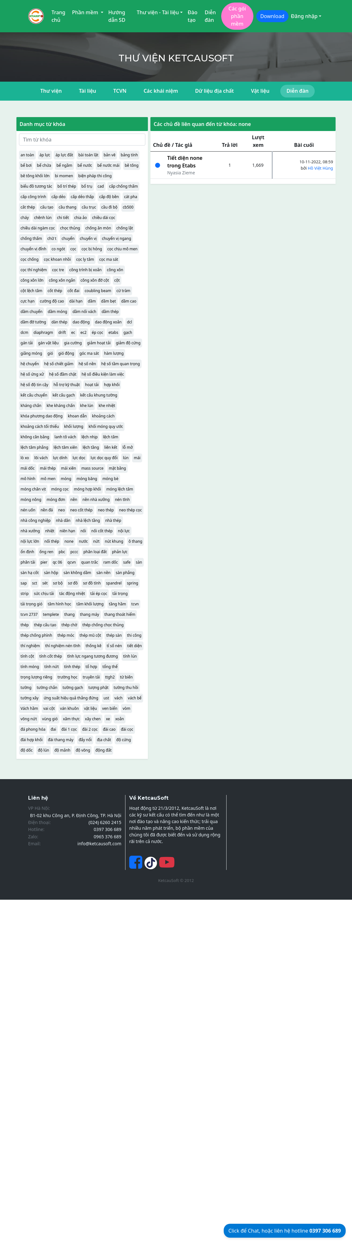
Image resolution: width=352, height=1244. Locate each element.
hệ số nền (87, 363)
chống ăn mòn (98, 228)
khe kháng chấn (60, 405)
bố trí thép (67, 186)
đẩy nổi (85, 739)
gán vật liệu (48, 343)
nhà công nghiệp (36, 520)
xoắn (119, 719)
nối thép (52, 541)
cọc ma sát (108, 259)
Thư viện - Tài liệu (158, 12)
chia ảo (80, 217)
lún (126, 457)
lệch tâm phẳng (34, 447)
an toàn (27, 155)
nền (73, 499)
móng (66, 478)
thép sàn (114, 635)
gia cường (73, 343)
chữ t (52, 238)
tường (26, 687)
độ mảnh (62, 750)
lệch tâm (110, 437)
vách (118, 698)
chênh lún (43, 217)
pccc (74, 551)
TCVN (119, 90)
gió (50, 353)
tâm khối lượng (90, 604)
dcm (24, 332)
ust (106, 698)
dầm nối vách (84, 311)
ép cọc (97, 332)
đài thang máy (60, 739)
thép (25, 625)
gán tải (27, 343)
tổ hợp (91, 666)
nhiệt (49, 531)
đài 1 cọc (69, 729)
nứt (96, 541)
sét (45, 583)
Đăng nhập (304, 16)
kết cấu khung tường (98, 395)
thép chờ (69, 625)
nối (83, 531)
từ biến (126, 677)
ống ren (46, 551)
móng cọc (60, 489)
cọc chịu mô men (122, 249)
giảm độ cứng (128, 343)
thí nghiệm (30, 645)
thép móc (66, 635)
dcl (129, 322)
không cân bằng (35, 437)
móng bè (110, 478)
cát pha (130, 196)
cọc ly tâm (85, 259)
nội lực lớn (30, 541)
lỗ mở (128, 447)
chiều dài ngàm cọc (38, 228)
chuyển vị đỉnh (33, 249)
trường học (67, 677)
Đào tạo (192, 16)
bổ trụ (87, 186)
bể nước (84, 165)
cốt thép (55, 290)
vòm (126, 708)
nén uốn (28, 510)
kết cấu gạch (63, 395)
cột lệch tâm (31, 290)
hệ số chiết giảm (58, 363)
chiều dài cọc (103, 217)
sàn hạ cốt (30, 572)
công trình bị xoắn (85, 269)
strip (25, 593)
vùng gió (50, 719)
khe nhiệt (107, 405)
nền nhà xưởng (96, 499)
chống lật (124, 228)
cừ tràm (123, 290)
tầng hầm (117, 604)
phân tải (28, 562)
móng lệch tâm (119, 489)
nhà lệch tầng (88, 520)
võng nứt (29, 719)
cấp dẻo (58, 196)
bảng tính (129, 155)
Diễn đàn (210, 16)
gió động (66, 353)
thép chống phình (36, 635)
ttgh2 (110, 677)
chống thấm (31, 238)
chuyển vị (88, 238)
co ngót (58, 249)
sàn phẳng (125, 572)
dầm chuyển (31, 311)
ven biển (109, 708)
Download (272, 16)
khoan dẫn (77, 416)
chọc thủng (70, 228)
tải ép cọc (98, 593)
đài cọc (127, 729)
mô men (48, 478)
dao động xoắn (108, 322)
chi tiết (63, 217)
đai (53, 729)
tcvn (135, 604)
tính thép (72, 666)
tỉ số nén (114, 645)
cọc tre (58, 269)
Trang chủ (58, 16)
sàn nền (103, 572)
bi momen (64, 175)
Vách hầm (29, 708)
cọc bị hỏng (92, 249)
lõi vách (41, 457)
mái (137, 457)
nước (83, 541)
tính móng (30, 666)
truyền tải (91, 677)
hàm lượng (114, 353)
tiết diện (134, 645)
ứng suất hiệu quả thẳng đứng (71, 698)
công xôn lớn (32, 280)
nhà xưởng (30, 531)
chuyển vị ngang (116, 238)
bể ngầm (64, 165)
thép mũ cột (90, 635)
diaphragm (43, 332)
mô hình (28, 478)
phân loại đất (95, 551)
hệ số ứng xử (32, 374)
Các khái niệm (160, 90)
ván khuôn (69, 708)
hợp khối (112, 384)
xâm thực (71, 719)
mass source (92, 468)
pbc (62, 551)
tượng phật (98, 687)
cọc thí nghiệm (34, 269)
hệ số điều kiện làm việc (103, 374)
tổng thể (110, 666)
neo (61, 510)
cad (101, 186)
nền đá (46, 510)
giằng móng (31, 353)
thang (69, 614)
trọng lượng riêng (36, 677)
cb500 (128, 207)
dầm (92, 301)
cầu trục (89, 207)
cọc (73, 249)
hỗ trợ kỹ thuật (66, 384)
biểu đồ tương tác (36, 186)
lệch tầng (90, 447)
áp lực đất (64, 155)
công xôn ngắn (62, 280)
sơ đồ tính (92, 583)
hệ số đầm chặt (62, 374)
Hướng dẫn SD (116, 16)
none (69, 541)
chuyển (68, 238)
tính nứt (51, 666)
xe (108, 719)
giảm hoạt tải (99, 343)
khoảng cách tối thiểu (40, 426)
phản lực (119, 551)
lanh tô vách (65, 437)
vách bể (135, 698)
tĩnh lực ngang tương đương (92, 656)
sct (34, 583)
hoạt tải (92, 384)
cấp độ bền (109, 196)
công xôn (115, 269)
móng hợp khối (87, 489)
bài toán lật (88, 155)
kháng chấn (31, 405)
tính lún (130, 656)
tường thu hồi (126, 687)
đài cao (109, 729)
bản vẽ (110, 155)
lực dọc (79, 457)
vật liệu (90, 708)
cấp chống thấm (123, 186)
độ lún (43, 750)
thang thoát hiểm (119, 614)
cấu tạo (46, 207)
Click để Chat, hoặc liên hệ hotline (284, 1230)
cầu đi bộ (109, 207)
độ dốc (27, 750)
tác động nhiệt (72, 593)
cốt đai (74, 290)
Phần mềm (86, 12)
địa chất (104, 739)
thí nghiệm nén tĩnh (62, 645)
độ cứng (123, 739)
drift (62, 332)
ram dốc (110, 562)
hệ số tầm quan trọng (120, 363)
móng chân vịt (33, 489)
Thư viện (51, 90)
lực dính (60, 457)
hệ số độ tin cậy (34, 384)
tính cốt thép (50, 656)
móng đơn (56, 499)
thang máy (89, 614)
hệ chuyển (30, 363)
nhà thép (113, 520)
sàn (139, 562)
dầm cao (128, 301)
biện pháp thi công (95, 175)
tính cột (27, 656)
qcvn (71, 562)
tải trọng (120, 593)
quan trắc (89, 562)
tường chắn (47, 687)
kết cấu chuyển (34, 395)
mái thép (48, 468)
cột (117, 280)
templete (51, 614)
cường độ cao (52, 301)
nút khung (114, 541)
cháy (25, 217)
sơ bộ (58, 583)
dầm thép (109, 311)
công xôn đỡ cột (95, 280)
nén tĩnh (122, 499)
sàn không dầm (77, 572)
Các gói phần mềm (237, 16)
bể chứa (44, 165)
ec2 (83, 332)
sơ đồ (73, 583)
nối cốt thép (101, 531)
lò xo (25, 457)
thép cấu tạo (45, 625)
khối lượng (73, 426)
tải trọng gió (31, 604)
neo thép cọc (130, 510)
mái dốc (28, 468)
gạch (128, 332)
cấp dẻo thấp (82, 196)
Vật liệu (260, 90)
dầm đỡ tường (33, 322)
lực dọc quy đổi (104, 457)
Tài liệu (87, 90)
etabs (113, 332)
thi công (134, 635)
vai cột (49, 708)
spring (132, 583)
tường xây (30, 698)
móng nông (31, 499)
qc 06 (57, 562)
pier (43, 562)
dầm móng (57, 311)
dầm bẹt (108, 301)
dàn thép (60, 322)
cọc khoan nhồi (57, 259)
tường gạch (73, 687)
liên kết (110, 447)
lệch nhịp (90, 437)
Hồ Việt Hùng (320, 168)
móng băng (86, 478)
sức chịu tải (44, 593)
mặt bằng (117, 468)
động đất (103, 750)
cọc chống (30, 259)
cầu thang (67, 207)
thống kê (93, 645)
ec (73, 332)
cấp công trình (33, 196)
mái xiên (68, 468)
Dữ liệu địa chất (214, 90)
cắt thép (28, 207)
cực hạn (27, 301)
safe (126, 562)
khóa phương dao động (42, 416)
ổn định (27, 551)
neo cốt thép (81, 510)
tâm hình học (59, 604)
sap (24, 583)
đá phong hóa (33, 729)
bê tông (132, 165)
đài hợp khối (32, 739)
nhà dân (63, 520)
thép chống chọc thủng (103, 625)
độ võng (83, 750)
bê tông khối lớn (35, 175)
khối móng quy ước (105, 426)
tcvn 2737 (29, 614)
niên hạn (67, 531)
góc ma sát (89, 353)
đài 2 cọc (90, 729)
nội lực (124, 531)
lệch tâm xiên (65, 447)
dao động (81, 322)
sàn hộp (51, 572)
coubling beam (98, 290)
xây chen (93, 719)
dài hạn (75, 301)
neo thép (106, 510)
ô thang (136, 541)
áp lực (44, 155)
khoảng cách (103, 416)
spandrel (114, 583)
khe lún (87, 405)
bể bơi (26, 165)
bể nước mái (108, 165)
